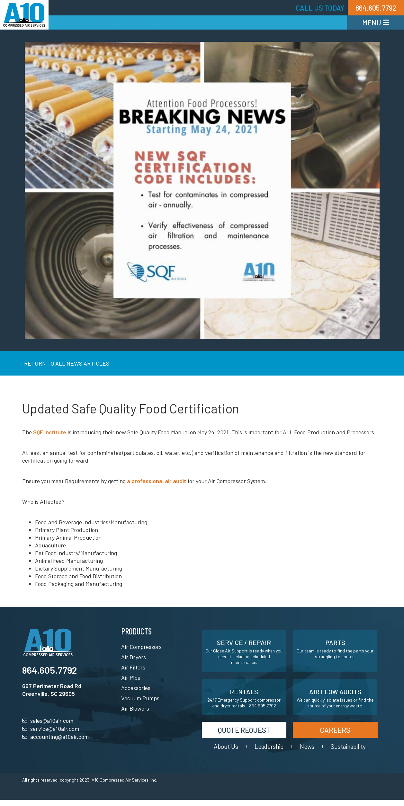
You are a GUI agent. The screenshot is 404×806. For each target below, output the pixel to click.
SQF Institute (49, 432)
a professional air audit (156, 480)
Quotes (325, 22)
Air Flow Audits (335, 691)
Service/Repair (159, 22)
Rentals (240, 22)
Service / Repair (244, 642)
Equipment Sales (95, 22)
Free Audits (284, 22)
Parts (205, 22)
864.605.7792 (49, 670)
